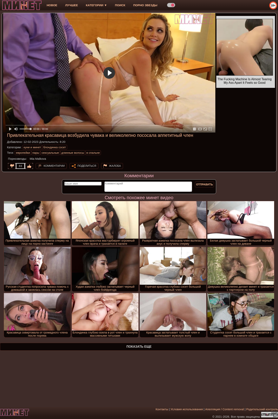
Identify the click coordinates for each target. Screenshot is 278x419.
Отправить (204, 184)
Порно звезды (145, 5)
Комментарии (54, 165)
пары (35, 152)
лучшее (71, 5)
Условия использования (187, 409)
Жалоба (115, 165)
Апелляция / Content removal (224, 409)
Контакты (162, 409)
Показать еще (139, 346)
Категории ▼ (96, 5)
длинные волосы (72, 152)
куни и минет (32, 147)
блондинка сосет (54, 147)
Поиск (120, 5)
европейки (23, 152)
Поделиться (87, 165)
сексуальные (50, 152)
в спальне (93, 152)
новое (52, 5)
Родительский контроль (262, 409)
